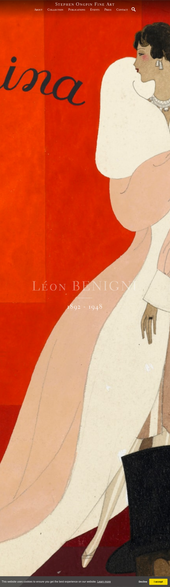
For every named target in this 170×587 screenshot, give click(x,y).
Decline (143, 581)
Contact (122, 9)
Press (107, 9)
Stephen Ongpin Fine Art (85, 4)
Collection (55, 9)
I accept (158, 581)
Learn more (104, 581)
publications (76, 9)
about (38, 9)
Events (94, 9)
